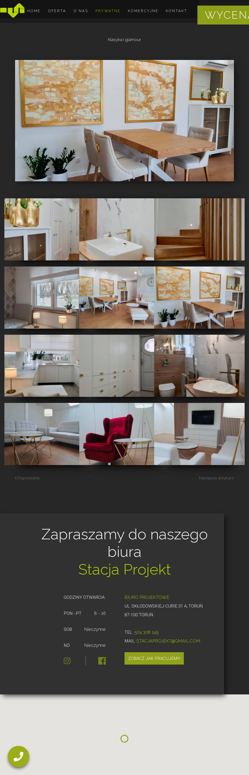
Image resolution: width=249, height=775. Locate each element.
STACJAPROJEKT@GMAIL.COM (168, 640)
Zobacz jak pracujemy (154, 658)
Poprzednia (27, 477)
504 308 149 (146, 632)
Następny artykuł (216, 477)
